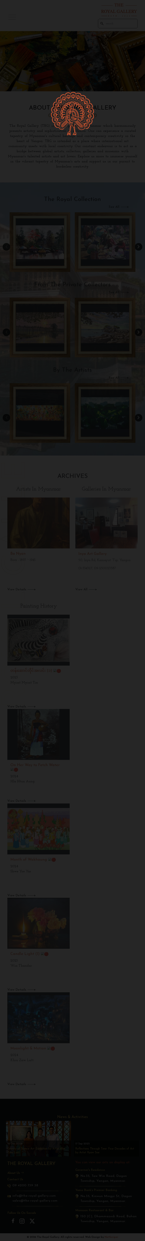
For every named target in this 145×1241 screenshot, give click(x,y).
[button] (12, 17)
